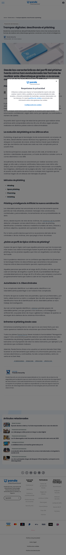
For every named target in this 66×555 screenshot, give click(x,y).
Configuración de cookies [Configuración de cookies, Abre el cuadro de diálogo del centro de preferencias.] (33, 105)
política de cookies (35, 98)
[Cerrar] (56, 81)
